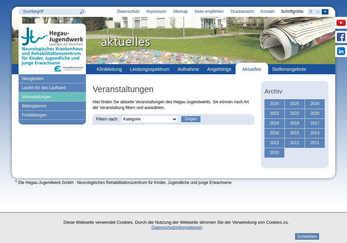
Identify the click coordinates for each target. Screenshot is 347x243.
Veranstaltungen (36, 96)
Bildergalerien (34, 106)
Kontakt (268, 11)
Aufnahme (188, 69)
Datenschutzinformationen (176, 227)
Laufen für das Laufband (44, 87)
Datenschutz (128, 11)
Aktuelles (251, 69)
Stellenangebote (289, 69)
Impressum (156, 11)
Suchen (82, 12)
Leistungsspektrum (150, 69)
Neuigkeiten (32, 78)
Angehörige (219, 69)
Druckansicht (242, 11)
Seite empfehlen (209, 11)
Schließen (307, 236)
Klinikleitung (109, 69)
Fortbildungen (34, 115)
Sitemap (180, 11)
